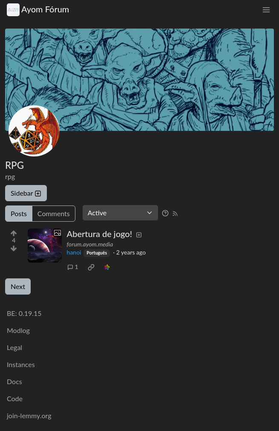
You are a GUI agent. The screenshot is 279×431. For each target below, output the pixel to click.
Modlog (18, 330)
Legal (14, 347)
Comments (53, 213)
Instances (21, 364)
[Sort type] (120, 213)
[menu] (266, 9)
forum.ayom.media (90, 244)
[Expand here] (45, 246)
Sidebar (26, 193)
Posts (19, 213)
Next (18, 286)
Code (15, 398)
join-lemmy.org (29, 415)
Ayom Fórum (38, 9)
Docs (14, 381)
